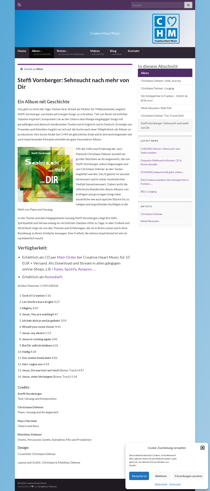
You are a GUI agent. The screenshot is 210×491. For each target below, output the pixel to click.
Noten (70, 52)
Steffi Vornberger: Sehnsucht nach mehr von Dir (165, 125)
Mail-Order (66, 257)
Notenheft (53, 277)
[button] (202, 448)
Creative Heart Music (105, 32)
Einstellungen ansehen (188, 476)
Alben (41, 52)
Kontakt (133, 50)
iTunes (57, 269)
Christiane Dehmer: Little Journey (161, 80)
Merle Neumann (150, 221)
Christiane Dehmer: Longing (157, 88)
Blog (116, 52)
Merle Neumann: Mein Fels (156, 108)
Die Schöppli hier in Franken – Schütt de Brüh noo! (164, 98)
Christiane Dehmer (152, 214)
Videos (97, 52)
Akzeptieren (139, 476)
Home (22, 50)
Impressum (175, 484)
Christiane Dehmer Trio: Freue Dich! (162, 115)
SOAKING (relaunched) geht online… (162, 172)
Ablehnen (161, 476)
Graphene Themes (47, 486)
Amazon (85, 269)
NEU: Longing (148, 191)
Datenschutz (161, 484)
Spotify (70, 269)
